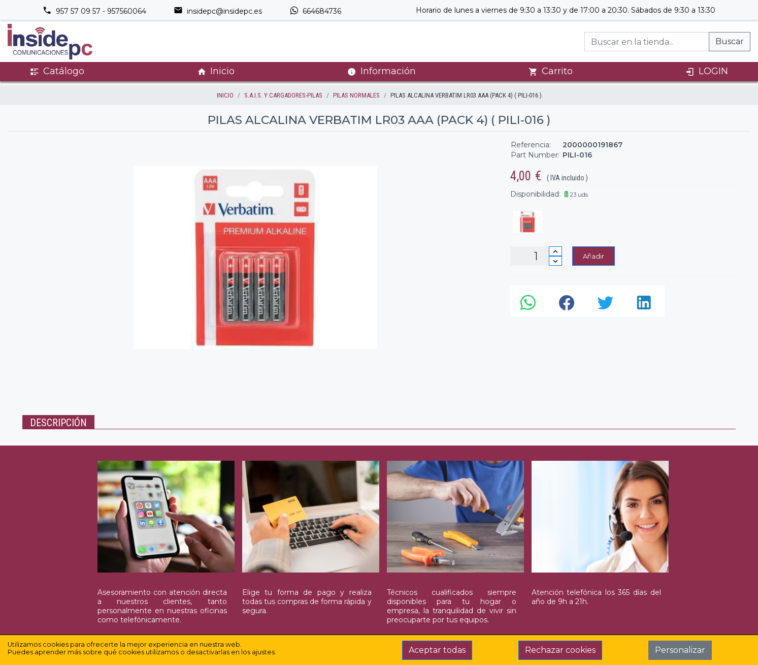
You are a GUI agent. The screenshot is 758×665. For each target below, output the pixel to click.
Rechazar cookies (560, 650)
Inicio (216, 71)
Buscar (729, 41)
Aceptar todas (437, 650)
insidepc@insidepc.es (218, 11)
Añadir (593, 256)
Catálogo (57, 71)
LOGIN (706, 71)
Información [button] (381, 71)
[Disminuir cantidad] (555, 261)
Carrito (551, 71)
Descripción (58, 423)
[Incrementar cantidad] (555, 251)
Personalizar (680, 650)
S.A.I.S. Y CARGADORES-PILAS (283, 95)
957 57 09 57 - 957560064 (94, 11)
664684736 (315, 11)
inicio (225, 95)
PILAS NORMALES (356, 95)
